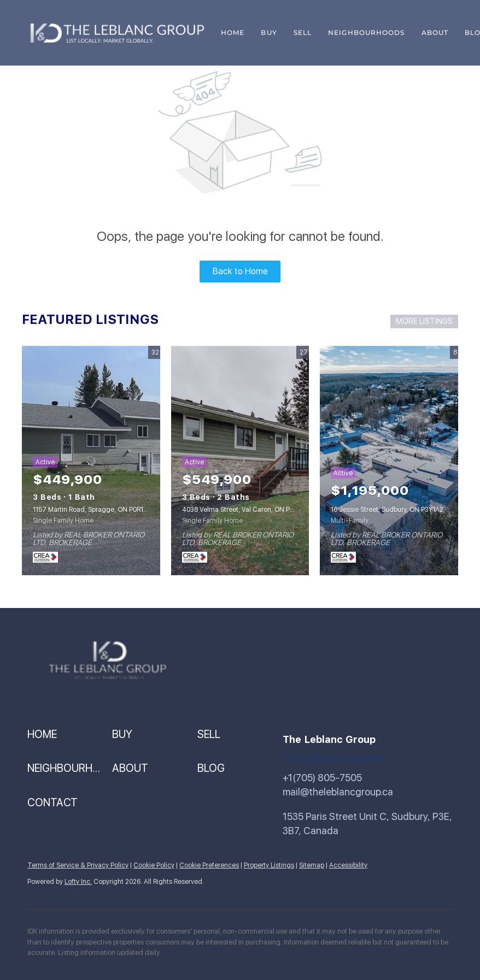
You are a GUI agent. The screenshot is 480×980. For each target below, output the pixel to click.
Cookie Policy (153, 865)
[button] (69, 734)
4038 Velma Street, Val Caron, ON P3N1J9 (245, 509)
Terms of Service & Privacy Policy (77, 865)
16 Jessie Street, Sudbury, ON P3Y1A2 (387, 509)
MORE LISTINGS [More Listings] (424, 321)
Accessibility (348, 865)
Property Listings (269, 865)
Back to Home (240, 271)
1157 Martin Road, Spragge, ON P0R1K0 (92, 509)
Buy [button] (269, 32)
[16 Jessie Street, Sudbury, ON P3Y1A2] (389, 460)
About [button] (435, 32)
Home (232, 32)
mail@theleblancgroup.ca (338, 792)
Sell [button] (303, 32)
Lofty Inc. (78, 881)
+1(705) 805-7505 (322, 777)
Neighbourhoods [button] (366, 32)
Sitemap (311, 865)
